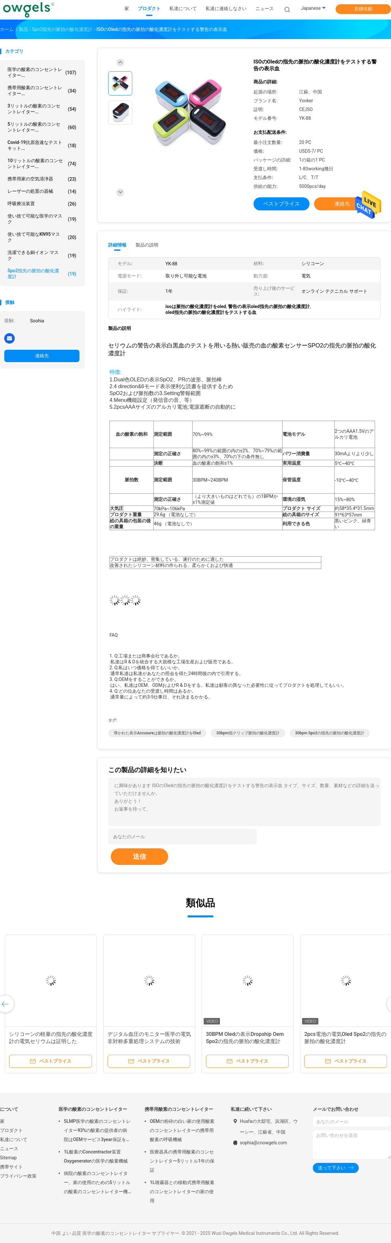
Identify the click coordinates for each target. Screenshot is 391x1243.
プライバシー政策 (18, 1176)
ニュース (9, 1148)
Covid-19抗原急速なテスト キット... (41, 145)
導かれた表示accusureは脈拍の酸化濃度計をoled (157, 733)
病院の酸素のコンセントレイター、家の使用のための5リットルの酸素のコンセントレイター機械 (97, 1183)
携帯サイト (11, 1166)
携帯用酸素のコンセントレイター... (41, 90)
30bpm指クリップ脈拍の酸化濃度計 (248, 733)
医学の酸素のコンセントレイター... (41, 72)
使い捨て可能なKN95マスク (41, 237)
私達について (13, 1139)
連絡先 (42, 355)
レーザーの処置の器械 (41, 191)
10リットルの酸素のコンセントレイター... (41, 163)
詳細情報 (117, 244)
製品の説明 (147, 244)
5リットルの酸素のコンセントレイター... (41, 127)
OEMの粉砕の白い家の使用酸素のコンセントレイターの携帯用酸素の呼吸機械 (182, 1130)
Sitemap (8, 1157)
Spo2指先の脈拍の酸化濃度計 (41, 273)
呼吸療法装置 (41, 204)
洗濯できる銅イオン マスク (41, 255)
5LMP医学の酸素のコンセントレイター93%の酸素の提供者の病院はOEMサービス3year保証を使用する (97, 1131)
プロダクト (11, 1130)
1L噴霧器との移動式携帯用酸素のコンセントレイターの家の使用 (182, 1191)
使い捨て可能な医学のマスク (41, 218)
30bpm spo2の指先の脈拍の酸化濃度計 (329, 733)
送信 (139, 856)
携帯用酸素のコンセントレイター (179, 1109)
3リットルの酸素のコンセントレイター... (41, 108)
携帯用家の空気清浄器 (41, 179)
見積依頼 (363, 8)
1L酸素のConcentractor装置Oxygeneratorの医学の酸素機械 (96, 1156)
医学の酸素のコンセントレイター (93, 1109)
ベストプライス (281, 204)
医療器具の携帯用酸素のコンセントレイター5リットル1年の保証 (182, 1161)
